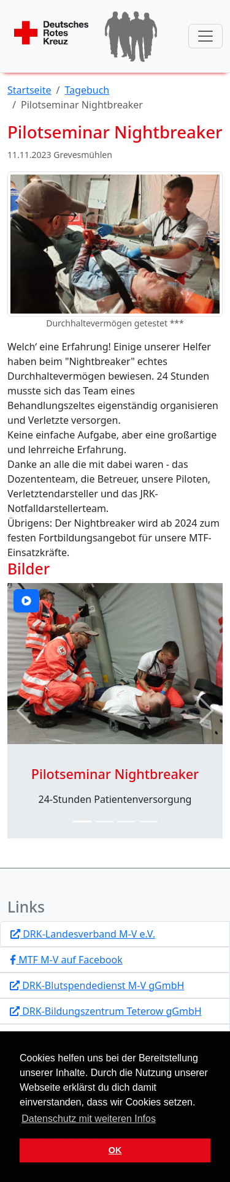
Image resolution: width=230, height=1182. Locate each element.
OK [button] (115, 1150)
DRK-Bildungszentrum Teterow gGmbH (106, 1011)
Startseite (29, 90)
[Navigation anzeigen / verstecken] (205, 36)
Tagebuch (87, 90)
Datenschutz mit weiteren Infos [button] (88, 1118)
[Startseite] (86, 36)
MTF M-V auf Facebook (66, 959)
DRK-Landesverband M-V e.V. (82, 934)
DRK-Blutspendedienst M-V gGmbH (97, 985)
